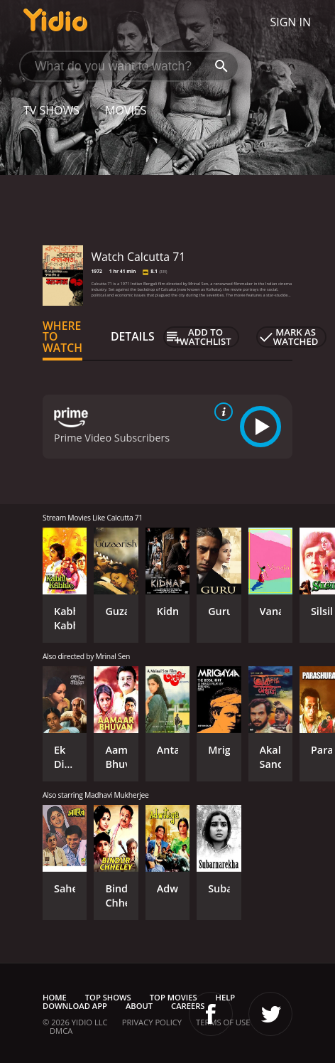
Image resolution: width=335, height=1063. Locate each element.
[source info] (221, 411)
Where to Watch (62, 337)
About (139, 1005)
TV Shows (51, 110)
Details (133, 336)
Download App (75, 1005)
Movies (126, 110)
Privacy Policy (152, 1022)
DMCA (61, 1030)
